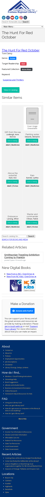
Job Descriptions (11, 362)
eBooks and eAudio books (14, 385)
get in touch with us (13, 326)
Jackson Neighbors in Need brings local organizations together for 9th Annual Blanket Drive (23, 465)
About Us (8, 353)
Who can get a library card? (14, 405)
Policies (8, 356)
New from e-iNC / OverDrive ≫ (20, 274)
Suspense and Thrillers (13, 80)
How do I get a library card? (14, 413)
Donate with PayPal (22, 311)
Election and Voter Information (16, 435)
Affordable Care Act (12, 438)
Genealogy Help (11, 379)
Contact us (9, 350)
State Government (11, 449)
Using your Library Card (13, 402)
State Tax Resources (12, 443)
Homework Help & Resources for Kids (18, 394)
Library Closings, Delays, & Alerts (16, 367)
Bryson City (9, 478)
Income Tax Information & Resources (18, 432)
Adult (23, 64)
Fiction (12, 58)
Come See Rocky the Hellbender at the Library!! (22, 461)
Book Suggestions (11, 382)
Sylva (7, 492)
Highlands (8, 486)
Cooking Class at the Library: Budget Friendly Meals (23, 458)
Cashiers (8, 480)
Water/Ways (26, 69)
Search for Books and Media (15, 240)
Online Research (11, 391)
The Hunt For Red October (20, 50)
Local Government (11, 446)
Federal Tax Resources (13, 440)
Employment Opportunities (14, 359)
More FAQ (22, 419)
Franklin (8, 483)
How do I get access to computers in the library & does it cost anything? (22, 409)
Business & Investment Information (17, 388)
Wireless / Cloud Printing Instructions (18, 376)
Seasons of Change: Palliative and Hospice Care (22, 469)
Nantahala (8, 489)
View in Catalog (11, 90)
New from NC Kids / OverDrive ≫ (21, 276)
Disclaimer (9, 365)
